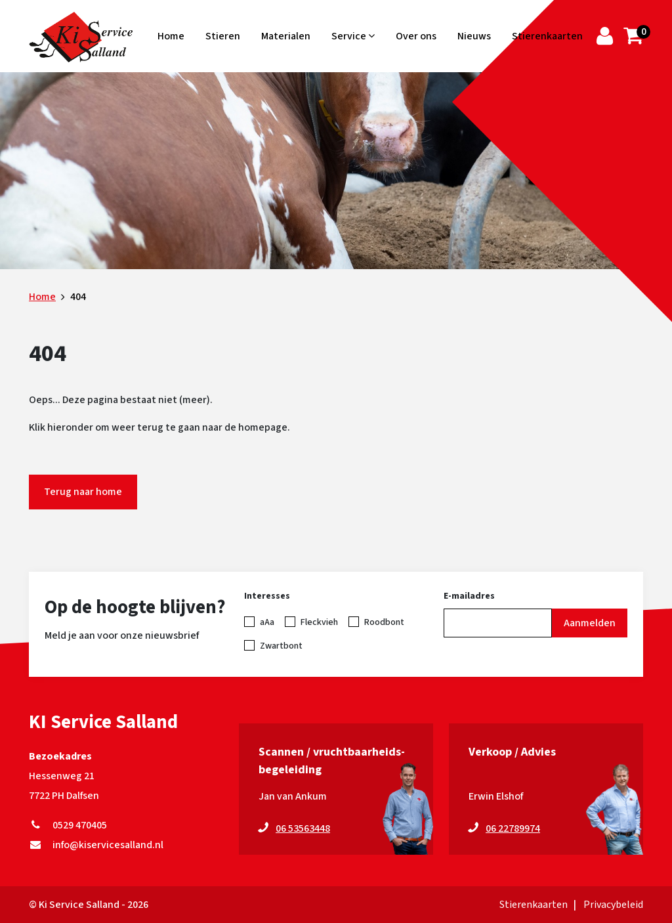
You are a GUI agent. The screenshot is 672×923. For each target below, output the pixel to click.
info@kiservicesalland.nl (96, 845)
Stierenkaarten (547, 36)
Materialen (285, 36)
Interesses (267, 596)
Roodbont (384, 622)
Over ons (416, 36)
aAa (267, 622)
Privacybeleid (613, 904)
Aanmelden (590, 623)
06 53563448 (303, 828)
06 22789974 (513, 828)
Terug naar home (83, 491)
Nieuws (474, 36)
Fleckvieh (319, 622)
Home (171, 36)
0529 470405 (68, 825)
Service (353, 36)
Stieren (222, 36)
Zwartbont (281, 646)
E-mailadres (469, 596)
